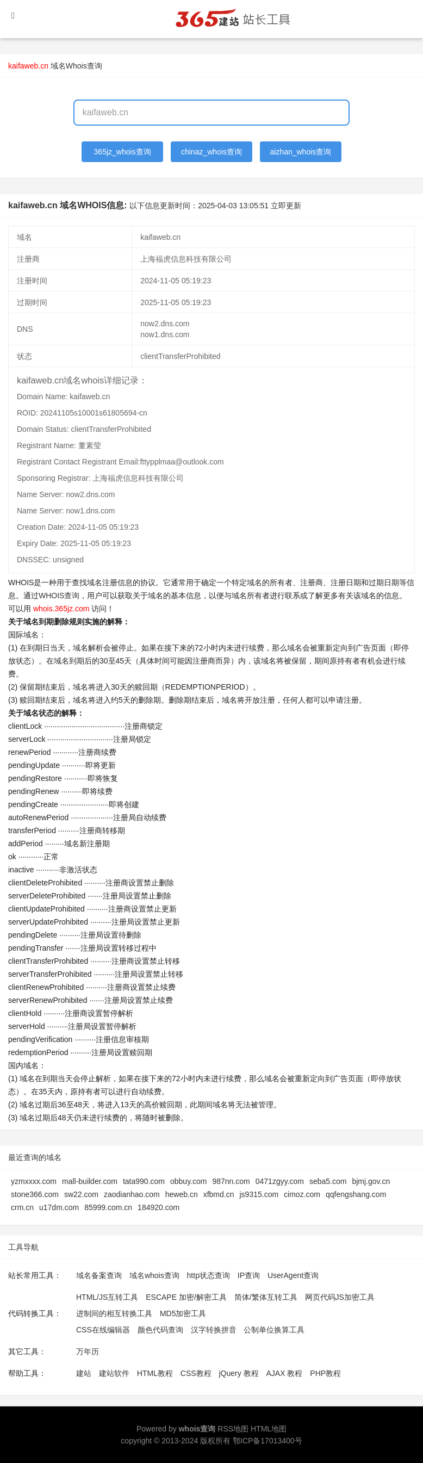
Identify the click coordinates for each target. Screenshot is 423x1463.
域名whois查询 (154, 1275)
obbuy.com (188, 1181)
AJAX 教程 (284, 1373)
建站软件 (114, 1373)
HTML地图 (269, 1428)
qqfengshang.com (356, 1194)
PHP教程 (325, 1373)
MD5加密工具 (183, 1313)
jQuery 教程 (238, 1373)
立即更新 (286, 205)
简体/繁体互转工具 (265, 1297)
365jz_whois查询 (122, 151)
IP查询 (249, 1275)
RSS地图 (232, 1428)
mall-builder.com (89, 1181)
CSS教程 (196, 1373)
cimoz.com (302, 1194)
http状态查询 (208, 1275)
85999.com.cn (108, 1207)
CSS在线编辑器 (103, 1329)
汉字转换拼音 (214, 1329)
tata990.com (144, 1181)
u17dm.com (59, 1207)
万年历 (87, 1351)
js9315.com (258, 1194)
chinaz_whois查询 (211, 151)
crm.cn (22, 1207)
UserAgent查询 (293, 1275)
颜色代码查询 (160, 1329)
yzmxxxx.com (34, 1181)
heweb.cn (181, 1194)
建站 (83, 1373)
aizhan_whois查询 (300, 151)
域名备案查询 (99, 1275)
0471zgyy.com (280, 1181)
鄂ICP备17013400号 (267, 1440)
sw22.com (81, 1194)
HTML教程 (155, 1373)
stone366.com (35, 1194)
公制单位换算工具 (274, 1329)
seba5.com (327, 1181)
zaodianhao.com (132, 1194)
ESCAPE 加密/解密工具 (186, 1297)
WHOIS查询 (59, 595)
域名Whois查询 (76, 65)
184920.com (158, 1207)
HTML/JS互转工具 (107, 1297)
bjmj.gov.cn (371, 1181)
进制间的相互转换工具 (114, 1313)
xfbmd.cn (218, 1194)
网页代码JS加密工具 (340, 1297)
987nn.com (231, 1181)
